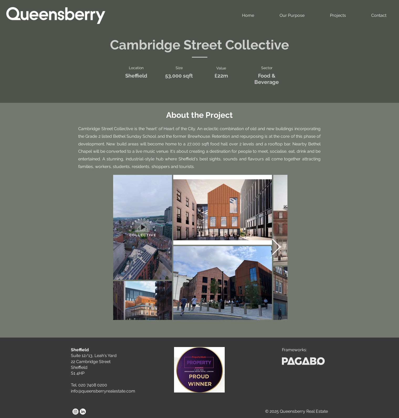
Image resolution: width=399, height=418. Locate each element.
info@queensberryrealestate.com (103, 391)
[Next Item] (276, 247)
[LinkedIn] (83, 412)
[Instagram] (75, 412)
